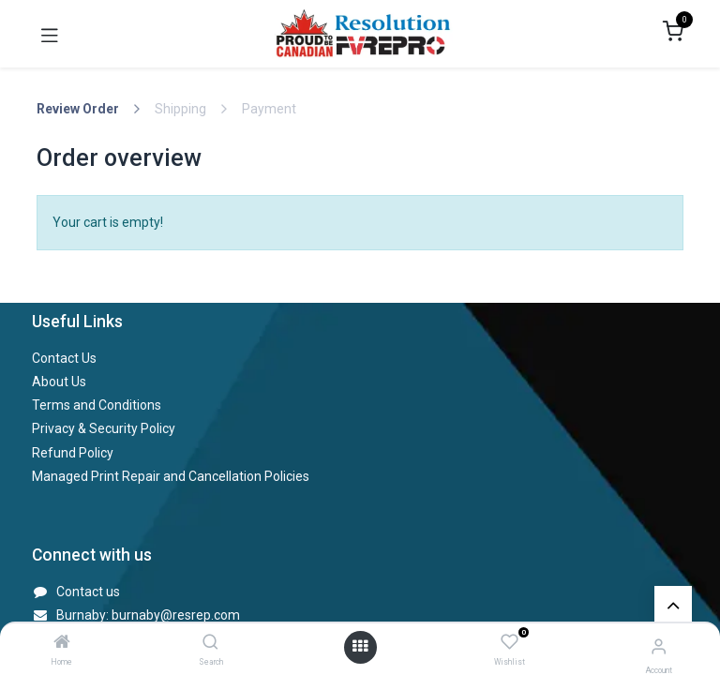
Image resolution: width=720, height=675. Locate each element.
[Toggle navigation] (50, 34)
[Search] (210, 643)
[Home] (61, 643)
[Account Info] (659, 646)
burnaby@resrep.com (176, 615)
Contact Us (64, 358)
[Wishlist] (509, 643)
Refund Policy (72, 452)
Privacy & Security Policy (103, 428)
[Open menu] (360, 647)
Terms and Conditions (96, 405)
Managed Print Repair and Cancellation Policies (170, 476)
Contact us (88, 591)
